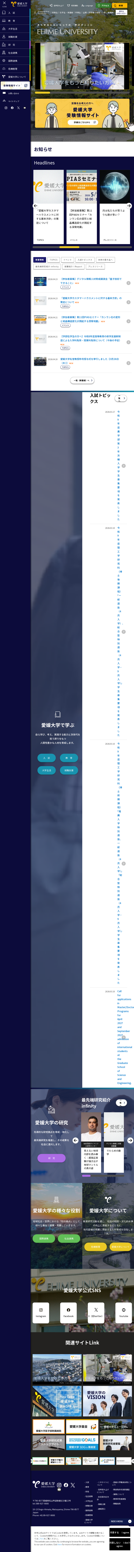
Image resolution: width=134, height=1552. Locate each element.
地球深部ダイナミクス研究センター (91, 1144)
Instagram (41, 1316)
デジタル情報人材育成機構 (114, 1144)
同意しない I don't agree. (119, 1544)
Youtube (123, 1316)
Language (87, 5)
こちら (41, 1538)
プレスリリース (110, 240)
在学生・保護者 (66, 12)
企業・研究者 (88, 12)
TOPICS (40, 240)
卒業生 (78, 12)
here (60, 1544)
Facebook (69, 1316)
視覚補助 (72, 5)
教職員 (111, 12)
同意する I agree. (120, 1532)
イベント (74, 240)
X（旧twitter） (96, 1316)
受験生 (55, 12)
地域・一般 (101, 12)
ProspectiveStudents (43, 12)
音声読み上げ (57, 5)
